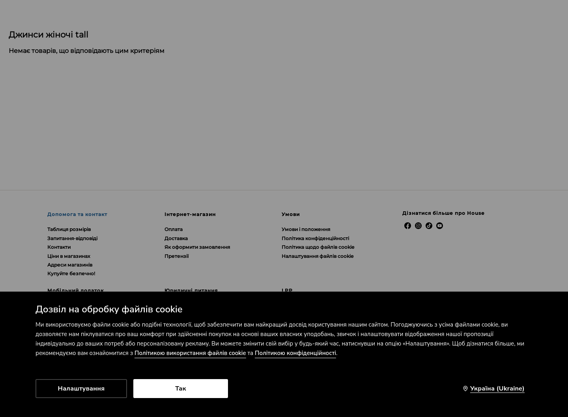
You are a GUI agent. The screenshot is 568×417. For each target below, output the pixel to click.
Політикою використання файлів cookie (190, 353)
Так (180, 388)
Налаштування (81, 388)
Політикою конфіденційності (295, 353)
